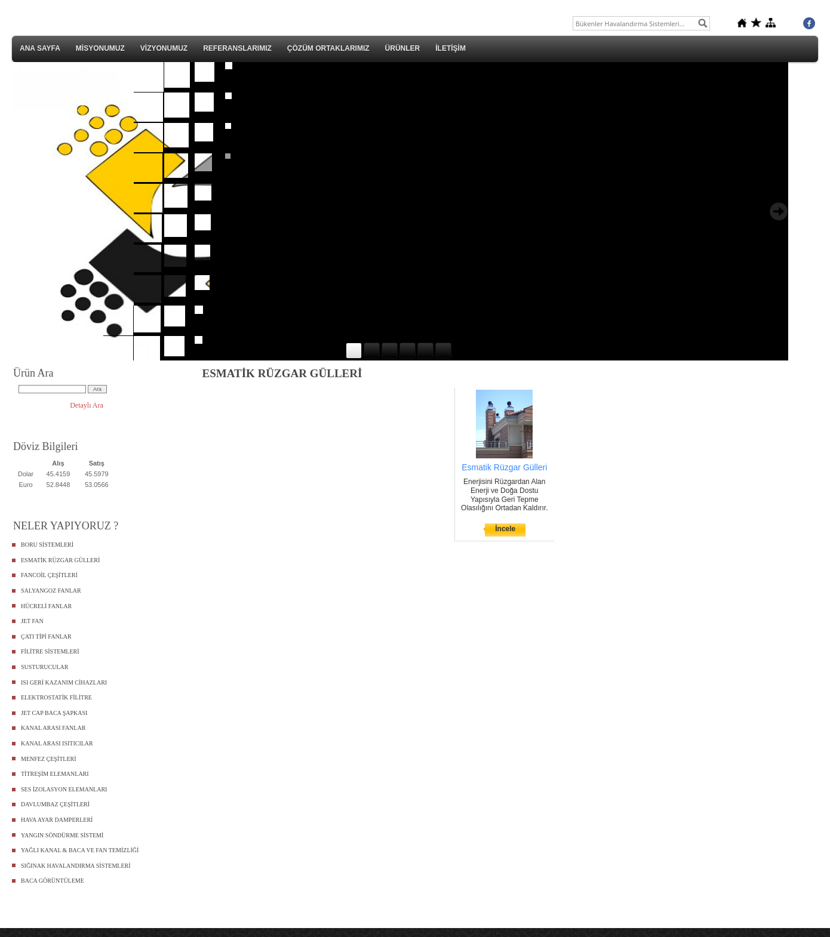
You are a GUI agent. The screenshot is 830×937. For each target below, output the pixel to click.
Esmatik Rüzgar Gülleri (504, 467)
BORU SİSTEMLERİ (47, 544)
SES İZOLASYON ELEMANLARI (64, 789)
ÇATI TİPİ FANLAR (46, 636)
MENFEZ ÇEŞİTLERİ (48, 759)
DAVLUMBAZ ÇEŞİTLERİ (55, 804)
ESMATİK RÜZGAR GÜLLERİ (60, 560)
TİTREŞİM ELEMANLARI (55, 773)
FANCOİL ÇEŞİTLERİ (49, 575)
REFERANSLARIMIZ (237, 48)
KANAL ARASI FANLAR (53, 728)
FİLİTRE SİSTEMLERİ (50, 651)
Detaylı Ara (86, 405)
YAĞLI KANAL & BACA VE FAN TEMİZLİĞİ (80, 850)
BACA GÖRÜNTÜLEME (52, 880)
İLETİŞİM (450, 48)
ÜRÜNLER (402, 48)
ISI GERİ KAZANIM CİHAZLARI (64, 682)
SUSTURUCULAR (44, 667)
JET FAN (32, 621)
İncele (505, 529)
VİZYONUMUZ (163, 48)
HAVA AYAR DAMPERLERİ (57, 819)
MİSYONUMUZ (100, 48)
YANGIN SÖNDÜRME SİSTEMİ (62, 835)
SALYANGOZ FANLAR (51, 590)
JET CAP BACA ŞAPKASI (54, 713)
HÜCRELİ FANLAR (46, 606)
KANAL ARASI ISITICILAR (57, 743)
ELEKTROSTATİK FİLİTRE (56, 697)
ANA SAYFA (40, 48)
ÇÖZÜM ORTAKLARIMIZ (328, 48)
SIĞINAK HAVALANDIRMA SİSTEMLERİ (76, 865)
